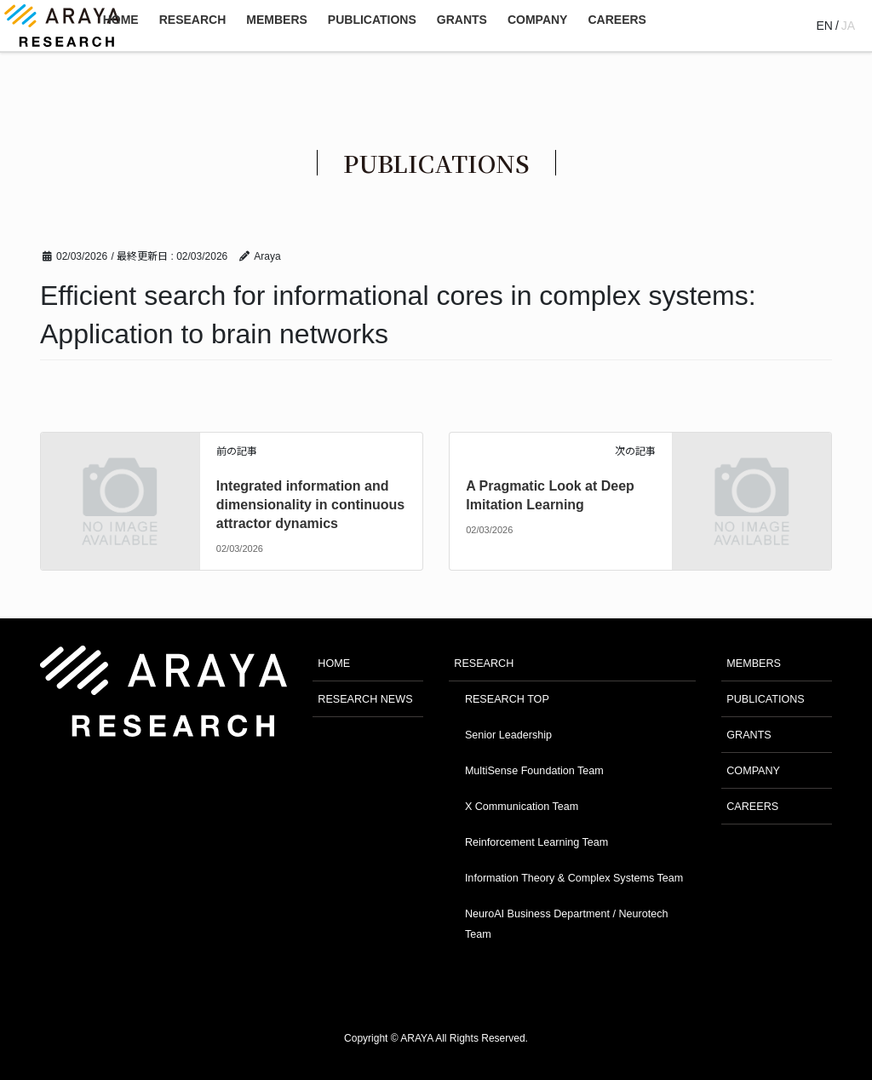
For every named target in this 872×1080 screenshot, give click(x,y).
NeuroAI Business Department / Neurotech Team (566, 923)
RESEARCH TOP (507, 699)
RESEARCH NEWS (365, 699)
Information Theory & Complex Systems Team (574, 878)
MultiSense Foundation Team (534, 771)
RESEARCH (483, 663)
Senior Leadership (508, 735)
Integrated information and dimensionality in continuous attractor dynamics (310, 505)
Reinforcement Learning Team (536, 842)
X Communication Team (521, 807)
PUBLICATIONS (765, 699)
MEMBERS (753, 663)
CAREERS (752, 807)
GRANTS (748, 735)
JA (848, 25)
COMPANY (753, 771)
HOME (334, 663)
